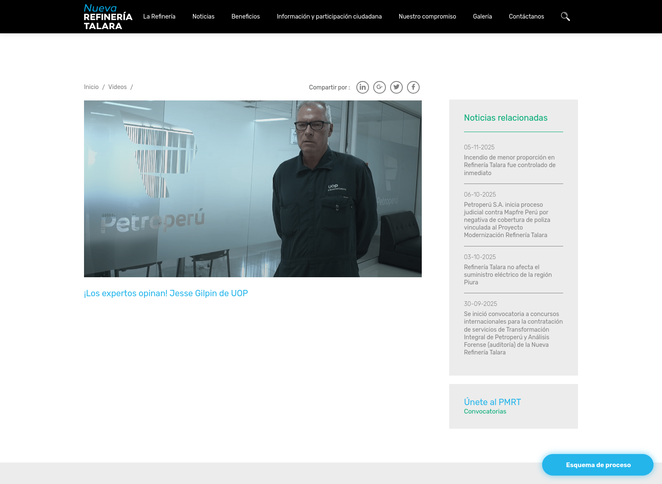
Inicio (91, 65)
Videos (118, 65)
